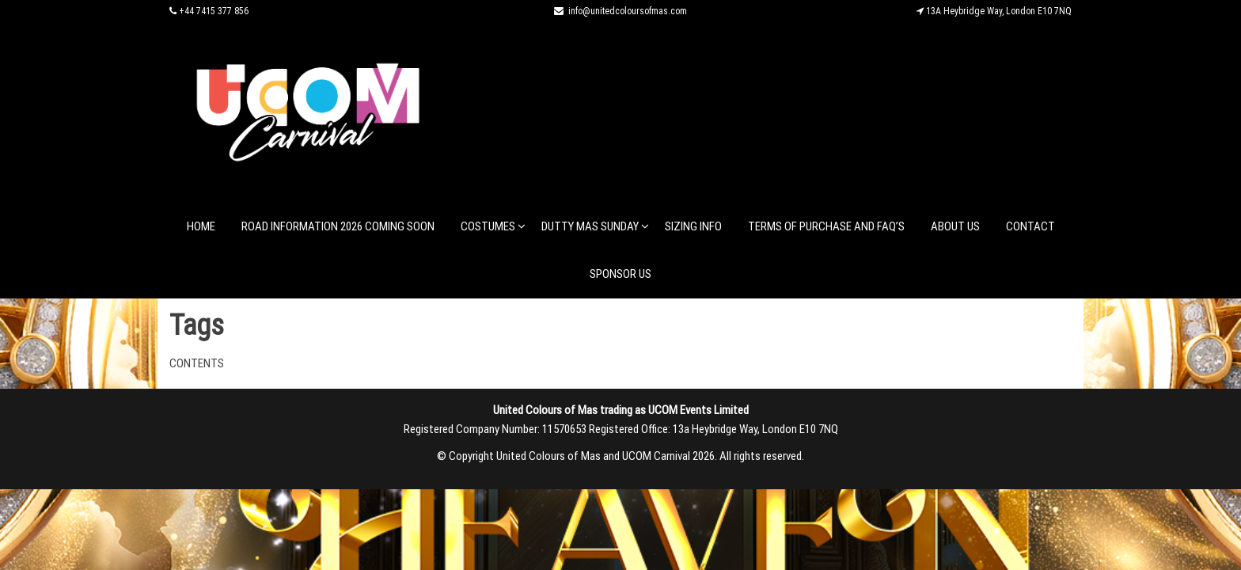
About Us (955, 226)
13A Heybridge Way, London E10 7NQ (999, 11)
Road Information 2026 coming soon (338, 226)
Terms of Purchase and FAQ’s (826, 226)
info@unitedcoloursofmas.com (627, 11)
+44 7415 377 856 (214, 11)
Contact (1030, 226)
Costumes (488, 226)
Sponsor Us (620, 274)
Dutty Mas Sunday (590, 226)
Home (201, 226)
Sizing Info (693, 226)
